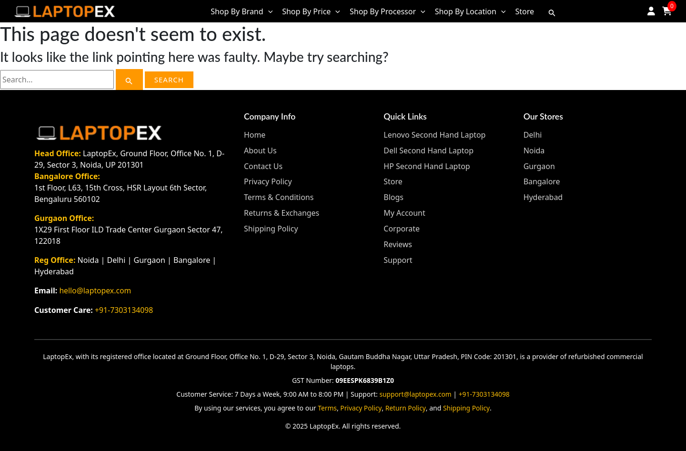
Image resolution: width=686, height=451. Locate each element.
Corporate (401, 226)
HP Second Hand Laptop (426, 165)
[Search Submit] (129, 79)
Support (397, 256)
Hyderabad (543, 195)
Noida (534, 150)
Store (393, 180)
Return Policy (405, 406)
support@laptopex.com (415, 393)
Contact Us (263, 165)
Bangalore (542, 180)
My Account (404, 211)
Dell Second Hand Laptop (428, 150)
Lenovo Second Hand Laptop (434, 135)
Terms (326, 406)
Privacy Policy (268, 180)
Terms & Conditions (279, 195)
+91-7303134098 (124, 309)
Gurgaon (539, 165)
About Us (260, 150)
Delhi (533, 135)
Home (255, 135)
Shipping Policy (271, 226)
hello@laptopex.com (95, 290)
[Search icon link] (552, 11)
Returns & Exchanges (282, 211)
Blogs (393, 195)
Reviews (397, 241)
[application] (268, 11)
